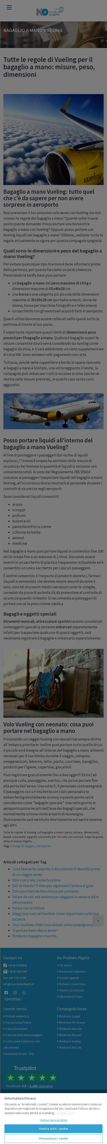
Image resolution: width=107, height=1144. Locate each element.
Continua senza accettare (53, 1120)
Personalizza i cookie (53, 1138)
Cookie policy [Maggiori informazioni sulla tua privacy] (66, 1113)
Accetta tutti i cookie (53, 1129)
